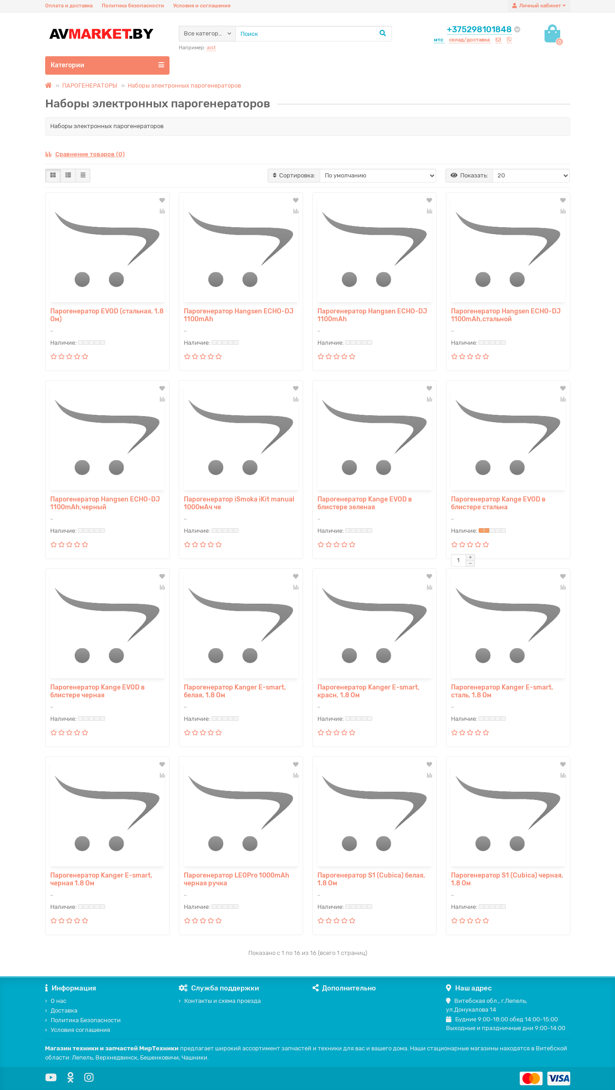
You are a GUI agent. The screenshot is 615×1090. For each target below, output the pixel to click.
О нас (55, 1000)
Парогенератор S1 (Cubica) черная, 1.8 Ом (507, 879)
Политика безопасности (133, 6)
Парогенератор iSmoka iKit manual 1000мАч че (239, 503)
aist (211, 48)
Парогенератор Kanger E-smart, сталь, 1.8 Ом (502, 691)
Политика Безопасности (83, 1020)
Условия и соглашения (201, 6)
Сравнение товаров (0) (85, 154)
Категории (107, 65)
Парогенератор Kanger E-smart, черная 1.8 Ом (101, 879)
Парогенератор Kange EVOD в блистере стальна (498, 503)
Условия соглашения (77, 1029)
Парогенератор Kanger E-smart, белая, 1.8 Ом (235, 691)
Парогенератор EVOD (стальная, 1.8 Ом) (107, 315)
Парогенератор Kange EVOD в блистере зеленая (364, 503)
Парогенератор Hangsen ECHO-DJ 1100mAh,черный (105, 503)
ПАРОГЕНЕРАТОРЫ (89, 85)
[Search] (313, 33)
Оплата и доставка (69, 6)
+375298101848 (479, 29)
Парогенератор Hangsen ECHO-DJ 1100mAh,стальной (506, 315)
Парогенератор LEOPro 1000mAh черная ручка (236, 879)
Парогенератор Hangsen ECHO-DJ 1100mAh (238, 315)
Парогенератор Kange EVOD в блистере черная (97, 691)
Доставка (61, 1010)
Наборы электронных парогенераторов (184, 85)
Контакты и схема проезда (220, 1000)
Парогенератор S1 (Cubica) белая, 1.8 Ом (371, 879)
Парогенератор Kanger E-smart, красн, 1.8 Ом (368, 691)
